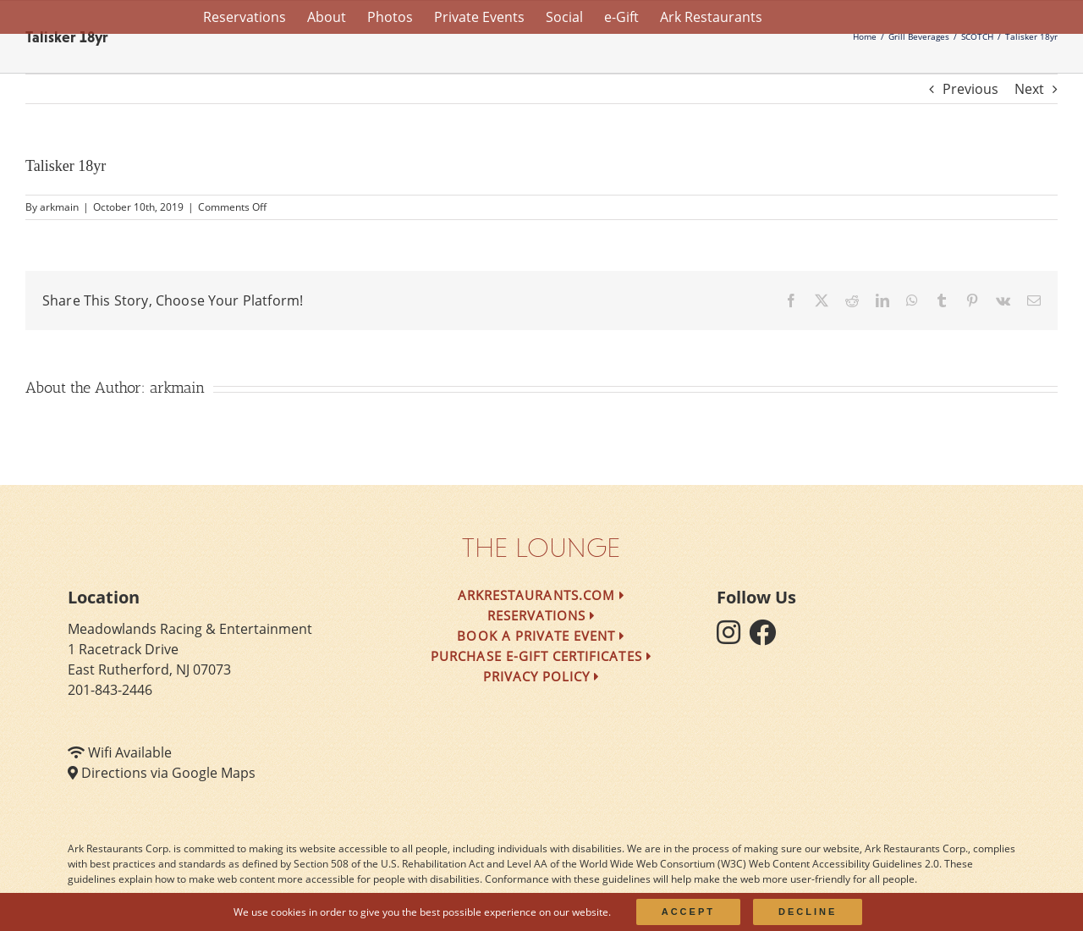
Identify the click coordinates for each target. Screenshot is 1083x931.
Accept (688, 911)
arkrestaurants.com (541, 595)
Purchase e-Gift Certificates (541, 655)
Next (1029, 89)
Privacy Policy (542, 676)
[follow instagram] (733, 637)
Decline (807, 911)
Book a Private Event (541, 635)
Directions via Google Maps (168, 772)
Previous (970, 89)
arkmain (59, 207)
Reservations (541, 615)
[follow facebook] (766, 637)
